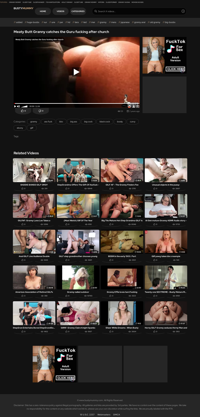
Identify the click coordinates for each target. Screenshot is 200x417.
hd (69, 22)
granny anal (139, 22)
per (61, 22)
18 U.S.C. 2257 (87, 410)
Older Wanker (38, 2)
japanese (125, 22)
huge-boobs (33, 22)
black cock (105, 121)
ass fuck (48, 121)
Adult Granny (67, 2)
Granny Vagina (124, 2)
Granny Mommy (15, 2)
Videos (71, 11)
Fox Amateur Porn (53, 2)
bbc (61, 121)
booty (120, 121)
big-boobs (170, 22)
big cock (88, 121)
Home (54, 11)
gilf (31, 127)
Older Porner (111, 2)
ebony (20, 127)
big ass (73, 121)
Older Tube (27, 2)
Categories (88, 11)
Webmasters (103, 410)
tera (77, 22)
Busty (27, 11)
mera (113, 22)
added (19, 22)
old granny (155, 22)
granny (103, 22)
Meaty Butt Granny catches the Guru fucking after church (61, 31)
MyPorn (101, 2)
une (53, 22)
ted (85, 22)
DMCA (116, 410)
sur (45, 22)
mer (93, 22)
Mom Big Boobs (137, 2)
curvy (132, 121)
